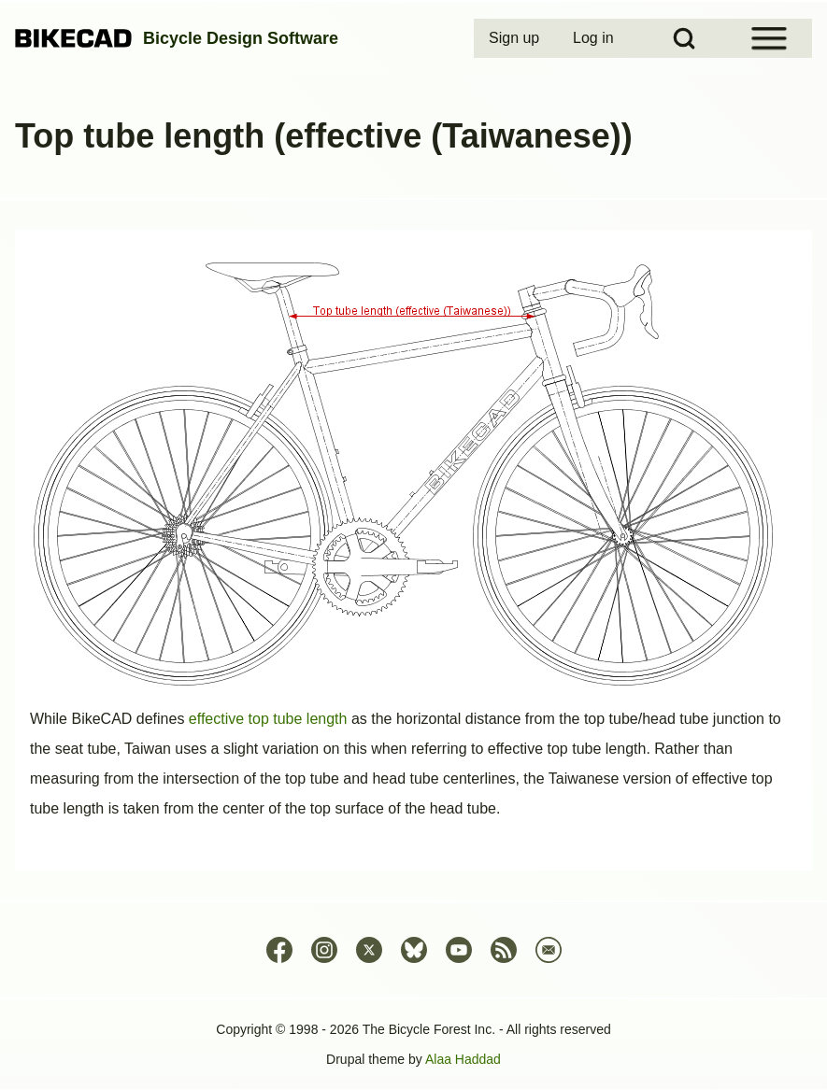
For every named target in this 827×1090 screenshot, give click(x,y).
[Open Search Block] (684, 38)
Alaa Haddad (463, 1059)
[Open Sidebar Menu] (769, 38)
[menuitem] (516, 38)
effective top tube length (268, 719)
